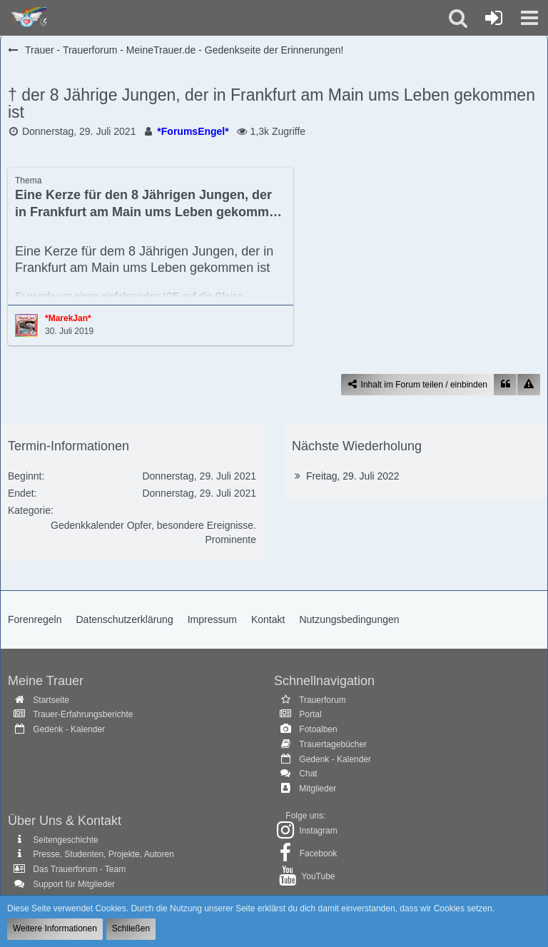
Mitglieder (317, 789)
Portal (310, 714)
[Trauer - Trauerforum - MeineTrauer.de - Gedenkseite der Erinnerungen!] (26, 18)
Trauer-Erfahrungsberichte (83, 714)
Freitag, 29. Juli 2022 (353, 476)
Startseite (51, 700)
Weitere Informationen (55, 928)
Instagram (318, 831)
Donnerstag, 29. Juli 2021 (79, 131)
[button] (529, 18)
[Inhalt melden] (528, 385)
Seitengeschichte (65, 840)
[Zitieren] (505, 385)
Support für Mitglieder (74, 884)
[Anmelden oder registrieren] (494, 18)
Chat (308, 774)
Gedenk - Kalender (69, 729)
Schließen (131, 928)
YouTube (318, 876)
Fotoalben (318, 729)
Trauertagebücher (333, 744)
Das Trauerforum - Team (79, 869)
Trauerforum (322, 700)
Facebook (319, 854)
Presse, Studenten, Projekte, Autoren (103, 854)
